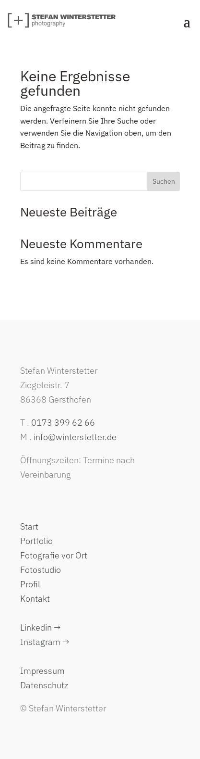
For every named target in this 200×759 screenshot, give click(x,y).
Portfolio (36, 540)
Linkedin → (40, 627)
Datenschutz (44, 685)
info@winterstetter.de (75, 437)
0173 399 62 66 (63, 422)
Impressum (42, 670)
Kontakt (35, 598)
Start (29, 526)
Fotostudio (40, 569)
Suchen (164, 181)
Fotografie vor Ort (53, 555)
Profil (30, 584)
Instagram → (44, 641)
